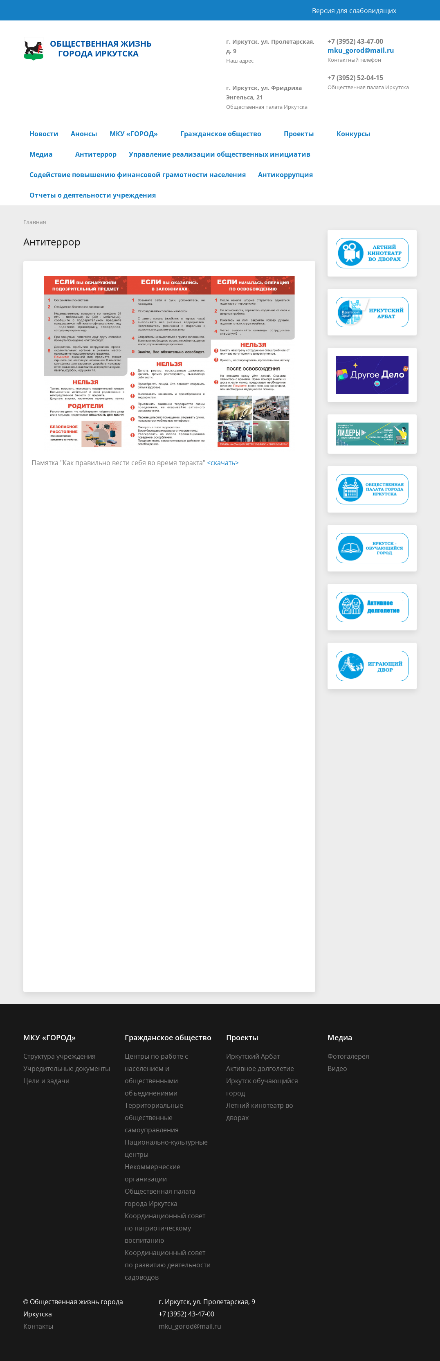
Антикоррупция (285, 174)
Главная (34, 222)
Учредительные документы (66, 1068)
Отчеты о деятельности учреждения (92, 195)
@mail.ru (207, 1326)
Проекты (299, 133)
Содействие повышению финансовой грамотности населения (137, 174)
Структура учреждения (59, 1056)
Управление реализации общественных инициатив (219, 154)
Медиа (41, 154)
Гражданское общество (220, 133)
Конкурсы (353, 133)
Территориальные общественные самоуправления (154, 1117)
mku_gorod (176, 1326)
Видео (337, 1068)
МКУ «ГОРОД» (134, 133)
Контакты (38, 1326)
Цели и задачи (46, 1080)
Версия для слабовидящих (354, 10)
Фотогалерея (348, 1056)
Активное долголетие (260, 1068)
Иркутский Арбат (253, 1056)
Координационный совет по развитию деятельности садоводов (168, 1265)
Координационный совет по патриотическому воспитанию (165, 1228)
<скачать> (223, 462)
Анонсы (84, 133)
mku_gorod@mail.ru (361, 50)
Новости (43, 133)
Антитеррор (96, 154)
